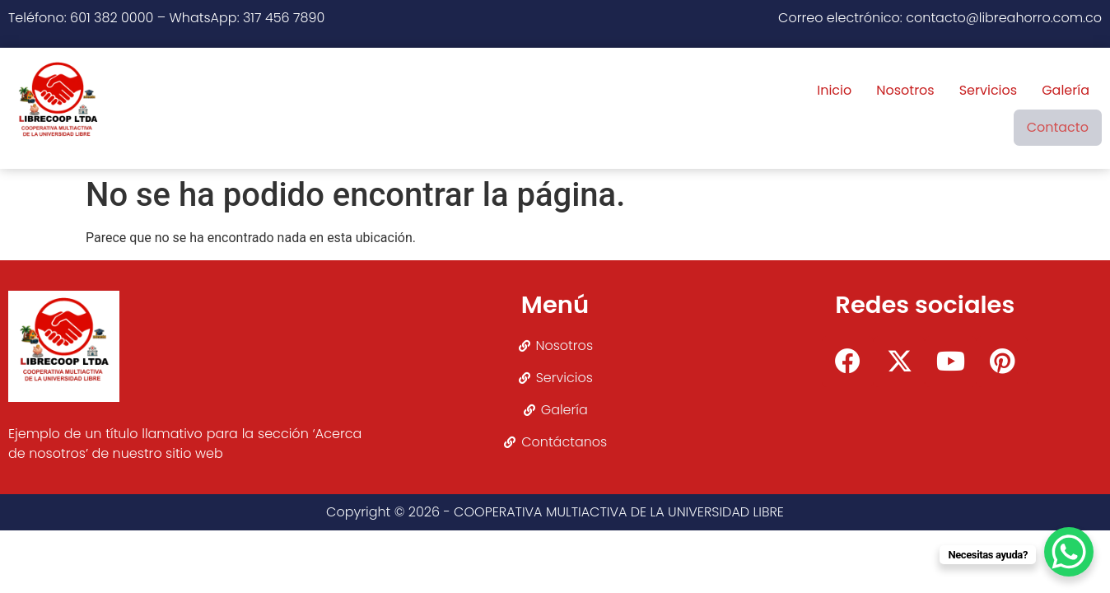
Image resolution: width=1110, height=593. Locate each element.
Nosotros (810, 108)
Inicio (739, 108)
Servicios (892, 108)
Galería (971, 108)
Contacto (1054, 108)
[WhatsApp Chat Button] (1069, 552)
